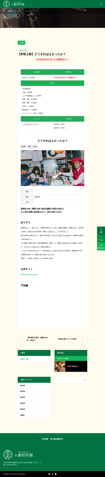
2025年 (21, 42)
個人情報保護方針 (56, 439)
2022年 (22, 385)
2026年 (22, 409)
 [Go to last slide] (82, 352)
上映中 (22, 415)
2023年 (22, 391)
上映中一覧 (24, 359)
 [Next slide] (84, 352)
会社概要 (45, 439)
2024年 (22, 397)
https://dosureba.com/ (29, 274)
